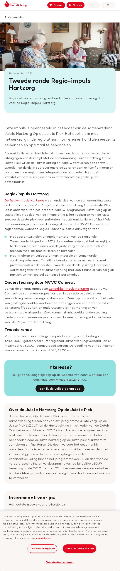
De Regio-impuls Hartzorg (24, 190)
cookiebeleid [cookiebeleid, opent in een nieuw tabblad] (43, 538)
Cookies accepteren (79, 548)
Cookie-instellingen (60, 562)
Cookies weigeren (42, 548)
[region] (60, 541)
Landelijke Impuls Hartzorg (69, 278)
